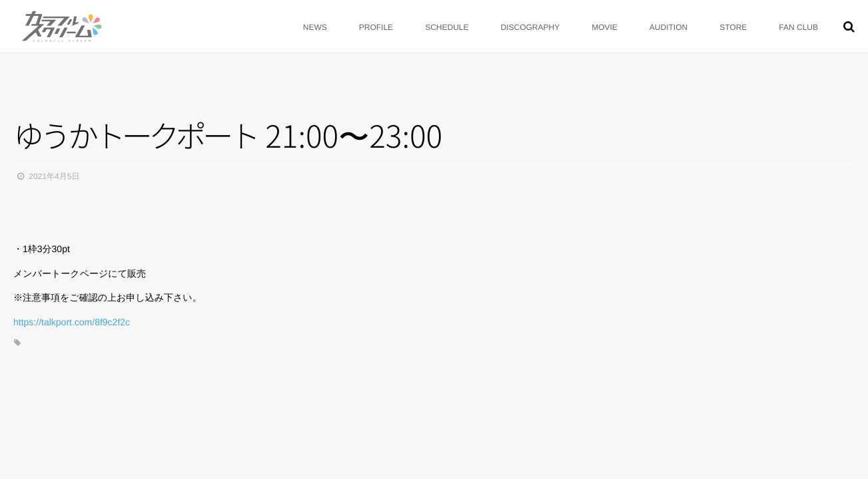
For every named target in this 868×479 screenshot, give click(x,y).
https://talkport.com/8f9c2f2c (71, 322)
